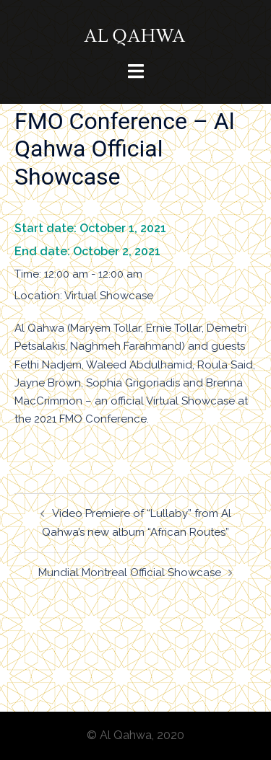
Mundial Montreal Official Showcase (129, 572)
